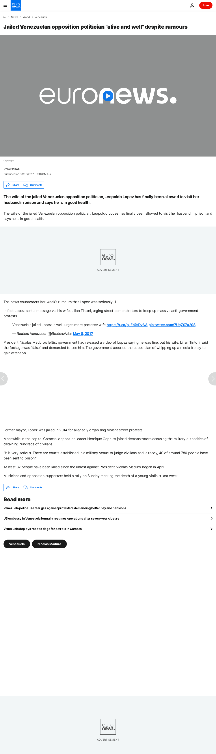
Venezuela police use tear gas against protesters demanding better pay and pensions (65, 508)
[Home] (5, 16)
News (14, 17)
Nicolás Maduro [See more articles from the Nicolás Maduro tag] (49, 544)
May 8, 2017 (83, 333)
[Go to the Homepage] (16, 5)
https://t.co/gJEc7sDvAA (127, 325)
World (26, 17)
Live (206, 5)
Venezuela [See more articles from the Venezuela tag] (17, 544)
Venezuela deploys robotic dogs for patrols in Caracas (43, 529)
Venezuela (41, 17)
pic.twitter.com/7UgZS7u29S (172, 325)
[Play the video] (108, 96)
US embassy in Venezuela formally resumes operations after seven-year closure (61, 518)
